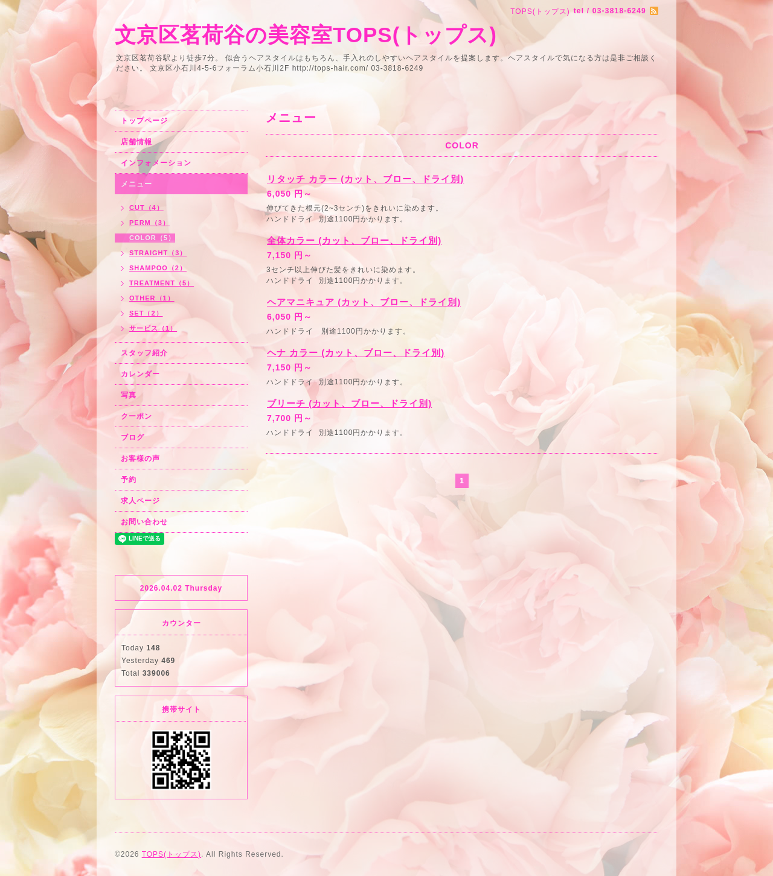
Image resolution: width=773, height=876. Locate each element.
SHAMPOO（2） (158, 267)
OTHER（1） (152, 298)
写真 (128, 395)
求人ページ (140, 501)
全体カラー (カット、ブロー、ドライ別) (354, 240)
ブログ (132, 437)
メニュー (136, 184)
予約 (128, 479)
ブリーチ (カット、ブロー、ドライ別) (349, 403)
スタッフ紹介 (144, 353)
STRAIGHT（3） (158, 252)
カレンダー (140, 374)
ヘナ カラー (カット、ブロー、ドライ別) (355, 353)
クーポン (136, 416)
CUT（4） (146, 207)
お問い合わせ (144, 522)
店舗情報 (136, 142)
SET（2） (146, 313)
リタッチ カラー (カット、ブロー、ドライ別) (365, 179)
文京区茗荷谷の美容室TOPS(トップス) (306, 34)
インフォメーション (156, 163)
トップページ (144, 120)
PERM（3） (149, 222)
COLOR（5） (152, 237)
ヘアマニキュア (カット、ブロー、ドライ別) (364, 302)
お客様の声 (140, 458)
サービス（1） (153, 328)
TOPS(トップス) (171, 854)
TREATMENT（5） (161, 283)
